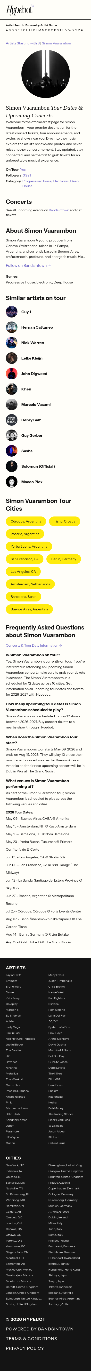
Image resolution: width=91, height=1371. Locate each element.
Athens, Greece (59, 1211)
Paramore (12, 1131)
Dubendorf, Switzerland (64, 1258)
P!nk (9, 1102)
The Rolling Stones (61, 1114)
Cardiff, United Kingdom (22, 1287)
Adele (10, 1021)
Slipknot (54, 1137)
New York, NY (15, 1165)
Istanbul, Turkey (59, 1263)
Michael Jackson (17, 1108)
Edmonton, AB (15, 1263)
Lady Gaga (13, 1027)
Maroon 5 (12, 1009)
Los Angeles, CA (23, 571)
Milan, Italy (56, 1223)
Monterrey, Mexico (18, 1281)
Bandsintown (59, 210)
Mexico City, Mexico (19, 1269)
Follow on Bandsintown (28, 265)
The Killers (56, 1073)
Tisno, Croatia (64, 521)
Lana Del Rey (57, 1015)
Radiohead (56, 1096)
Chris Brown (57, 986)
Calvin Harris (57, 1143)
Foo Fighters (57, 998)
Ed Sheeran (13, 1015)
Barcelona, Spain (23, 596)
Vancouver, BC (15, 1246)
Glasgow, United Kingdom (66, 1171)
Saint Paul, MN (15, 1182)
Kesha (53, 1102)
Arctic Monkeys (59, 1038)
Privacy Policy (25, 1348)
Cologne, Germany (61, 1194)
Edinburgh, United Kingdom (24, 1298)
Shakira (53, 1091)
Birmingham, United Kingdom (67, 1165)
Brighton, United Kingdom (66, 1177)
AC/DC (53, 1021)
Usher (10, 1125)
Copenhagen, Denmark (64, 1188)
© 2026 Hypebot (26, 1319)
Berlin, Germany (63, 559)
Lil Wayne (12, 1137)
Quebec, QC (14, 1217)
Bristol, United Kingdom (22, 1304)
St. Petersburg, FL (18, 1194)
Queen (10, 1143)
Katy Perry (13, 998)
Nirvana (54, 1004)
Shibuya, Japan (58, 1275)
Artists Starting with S (23, 43)
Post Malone (57, 1009)
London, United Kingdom (22, 1292)
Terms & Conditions (31, 1338)
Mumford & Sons (60, 1050)
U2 (7, 1056)
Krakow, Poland (59, 1240)
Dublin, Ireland (58, 1217)
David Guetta (57, 1044)
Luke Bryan (56, 1085)
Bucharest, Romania (62, 1246)
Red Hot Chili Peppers (20, 1038)
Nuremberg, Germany (63, 1200)
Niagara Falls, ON (17, 1252)
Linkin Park (13, 1033)
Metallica (12, 1073)
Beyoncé (11, 1062)
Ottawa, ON (13, 1235)
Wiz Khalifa (56, 1125)
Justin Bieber (14, 1044)
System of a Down (60, 1027)
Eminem (11, 980)
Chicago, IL (13, 1177)
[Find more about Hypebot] (45, 9)
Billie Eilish (13, 1114)
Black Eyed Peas (59, 1120)
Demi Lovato (57, 1067)
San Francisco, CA (25, 559)
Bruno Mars (13, 986)
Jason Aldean (57, 1131)
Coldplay (12, 1004)
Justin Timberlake (60, 980)
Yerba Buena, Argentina (29, 546)
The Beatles (14, 1050)
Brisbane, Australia (61, 1292)
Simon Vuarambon (56, 43)
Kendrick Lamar (16, 1120)
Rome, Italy (56, 1235)
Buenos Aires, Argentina (29, 609)
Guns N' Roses (58, 1062)
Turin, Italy (55, 1229)
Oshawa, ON (14, 1229)
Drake (10, 992)
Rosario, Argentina (25, 534)
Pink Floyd (55, 1033)
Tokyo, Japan (57, 1281)
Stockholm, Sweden (62, 1252)
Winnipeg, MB (15, 1200)
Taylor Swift (13, 975)
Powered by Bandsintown (40, 1329)
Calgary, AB (13, 1211)
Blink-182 (54, 1079)
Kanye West (57, 992)
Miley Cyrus (56, 975)
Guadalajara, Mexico (19, 1275)
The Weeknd (14, 1079)
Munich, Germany (60, 1206)
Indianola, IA (14, 1171)
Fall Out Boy (56, 1056)
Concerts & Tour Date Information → (34, 645)
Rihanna (11, 1067)
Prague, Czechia (59, 1182)
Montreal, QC (15, 1258)
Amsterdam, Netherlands (30, 584)
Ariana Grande (15, 1096)
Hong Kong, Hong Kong (64, 1269)
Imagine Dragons (17, 1091)
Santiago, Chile (58, 1304)
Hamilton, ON (15, 1206)
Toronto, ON (14, 1240)
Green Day (13, 1085)
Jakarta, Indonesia (61, 1287)
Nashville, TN (14, 1188)
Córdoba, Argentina (26, 521)
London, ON (14, 1223)
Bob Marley (56, 1108)
